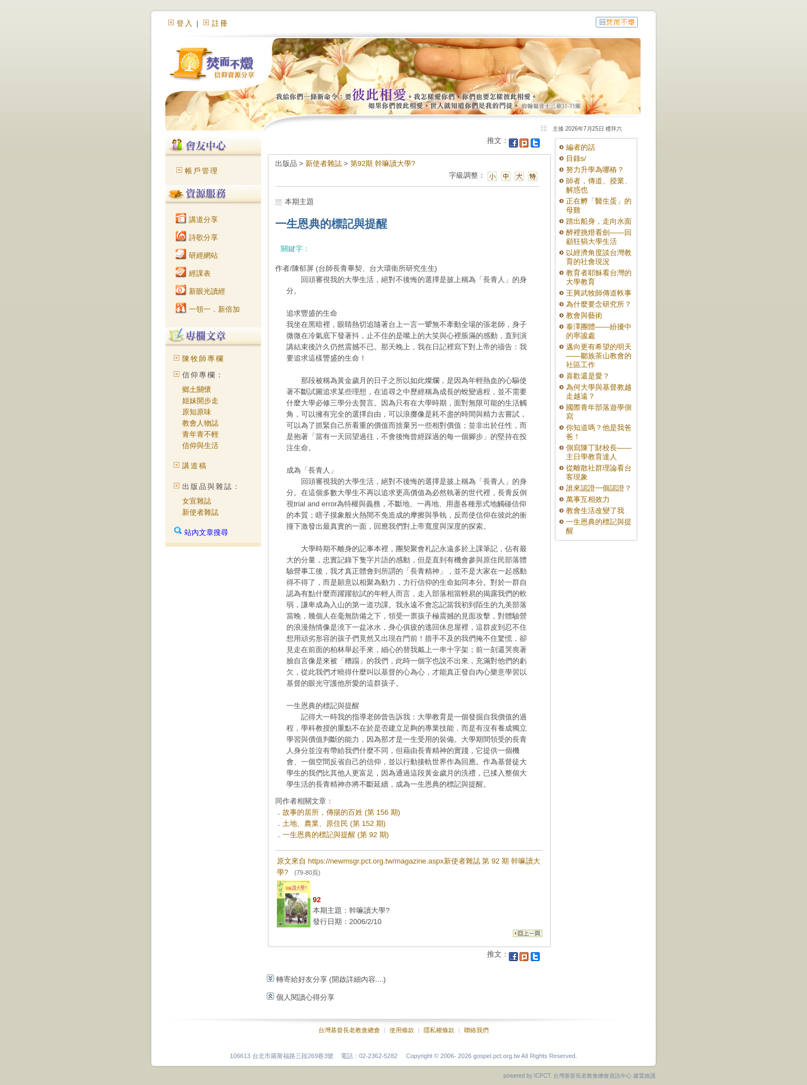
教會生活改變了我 (595, 510)
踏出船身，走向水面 (599, 221)
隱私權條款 (439, 1030)
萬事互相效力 (588, 499)
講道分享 (196, 219)
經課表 (193, 273)
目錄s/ (576, 158)
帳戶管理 (202, 171)
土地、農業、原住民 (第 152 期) (334, 823)
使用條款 (401, 1030)
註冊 (220, 23)
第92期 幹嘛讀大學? (382, 163)
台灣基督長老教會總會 (349, 1030)
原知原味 (196, 412)
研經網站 (196, 255)
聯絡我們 (476, 1030)
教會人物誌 (200, 423)
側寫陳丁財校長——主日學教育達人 (599, 452)
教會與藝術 (584, 315)
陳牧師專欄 (203, 358)
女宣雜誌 (196, 501)
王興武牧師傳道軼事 (599, 293)
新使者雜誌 (200, 512)
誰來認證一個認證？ (599, 488)
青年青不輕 (200, 434)
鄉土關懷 (196, 389)
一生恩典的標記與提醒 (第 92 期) (335, 834)
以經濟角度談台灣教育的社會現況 (599, 257)
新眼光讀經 (200, 291)
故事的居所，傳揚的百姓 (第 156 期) (341, 812)
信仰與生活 (200, 445)
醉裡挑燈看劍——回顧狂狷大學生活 (599, 237)
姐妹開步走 (200, 400)
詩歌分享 (196, 237)
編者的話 (580, 147)
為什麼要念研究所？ (599, 304)
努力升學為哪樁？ (595, 169)
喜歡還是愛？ (588, 376)
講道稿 (194, 465)
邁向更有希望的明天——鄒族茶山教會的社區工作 (599, 356)
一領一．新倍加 (207, 309)
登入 (185, 23)
